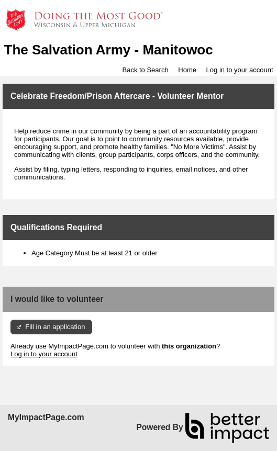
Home (187, 70)
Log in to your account (239, 70)
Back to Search (145, 70)
